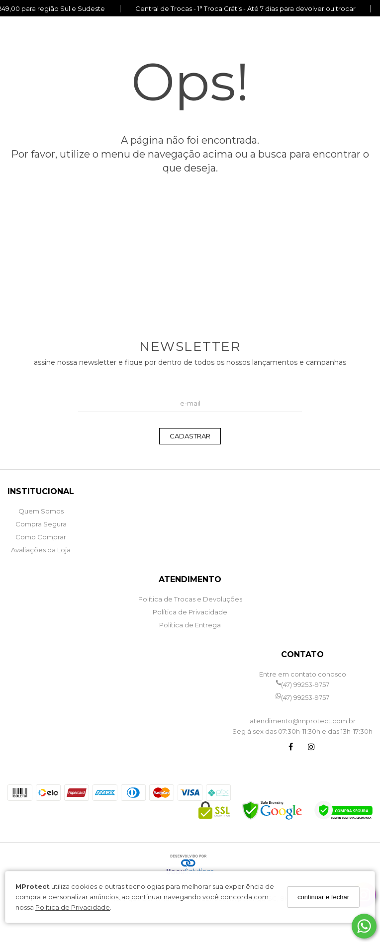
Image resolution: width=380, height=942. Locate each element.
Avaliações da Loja (41, 550)
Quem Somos (41, 511)
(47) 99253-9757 (302, 685)
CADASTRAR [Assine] (190, 436)
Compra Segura (41, 524)
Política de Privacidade (72, 907)
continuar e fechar (323, 897)
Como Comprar (40, 537)
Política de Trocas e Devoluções (190, 599)
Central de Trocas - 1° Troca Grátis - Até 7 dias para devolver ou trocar (245, 8)
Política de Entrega (190, 625)
